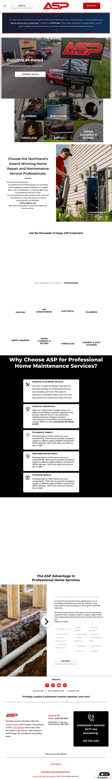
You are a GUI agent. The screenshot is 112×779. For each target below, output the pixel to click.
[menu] (5, 6)
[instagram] (53, 685)
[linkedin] (65, 685)
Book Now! (91, 5)
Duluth (8, 724)
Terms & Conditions (49, 776)
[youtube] (59, 685)
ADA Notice (56, 764)
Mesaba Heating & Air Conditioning (24, 23)
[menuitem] (38, 691)
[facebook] (47, 685)
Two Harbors (18, 727)
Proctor (15, 724)
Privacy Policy (37, 776)
